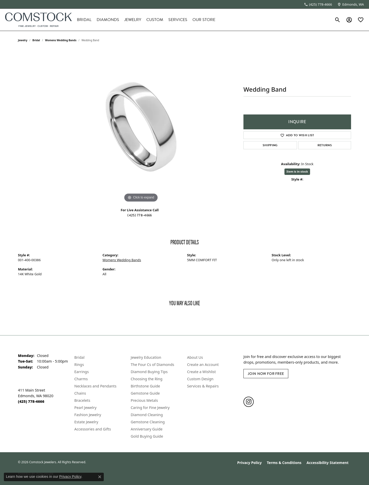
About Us (195, 357)
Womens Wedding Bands (61, 40)
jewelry (22, 40)
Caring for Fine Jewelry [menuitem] (150, 407)
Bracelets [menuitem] (82, 400)
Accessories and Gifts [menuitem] (92, 429)
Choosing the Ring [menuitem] (146, 378)
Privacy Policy (249, 462)
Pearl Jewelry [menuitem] (85, 407)
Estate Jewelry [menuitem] (86, 421)
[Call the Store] (31, 401)
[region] (141, 127)
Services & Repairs (203, 386)
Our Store (203, 20)
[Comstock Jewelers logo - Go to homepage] (38, 20)
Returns (324, 145)
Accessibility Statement (327, 462)
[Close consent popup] (99, 476)
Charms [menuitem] (81, 378)
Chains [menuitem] (80, 393)
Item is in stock (297, 171)
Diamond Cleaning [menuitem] (147, 414)
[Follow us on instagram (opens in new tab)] (248, 402)
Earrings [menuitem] (81, 371)
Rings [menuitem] (79, 364)
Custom (154, 20)
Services (177, 20)
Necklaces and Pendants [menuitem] (95, 386)
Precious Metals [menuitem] (144, 400)
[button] (337, 20)
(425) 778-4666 (139, 215)
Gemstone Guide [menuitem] (145, 393)
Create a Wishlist (201, 371)
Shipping (270, 145)
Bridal (84, 20)
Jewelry (132, 20)
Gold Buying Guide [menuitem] (147, 436)
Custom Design (200, 378)
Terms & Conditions (284, 462)
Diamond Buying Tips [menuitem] (149, 371)
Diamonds (108, 20)
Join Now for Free (266, 373)
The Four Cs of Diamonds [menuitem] (152, 364)
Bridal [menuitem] (79, 357)
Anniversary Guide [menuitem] (146, 429)
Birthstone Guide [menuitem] (145, 386)
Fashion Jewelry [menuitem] (87, 414)
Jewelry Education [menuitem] (146, 357)
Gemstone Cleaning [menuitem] (148, 421)
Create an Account (203, 364)
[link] (318, 4)
